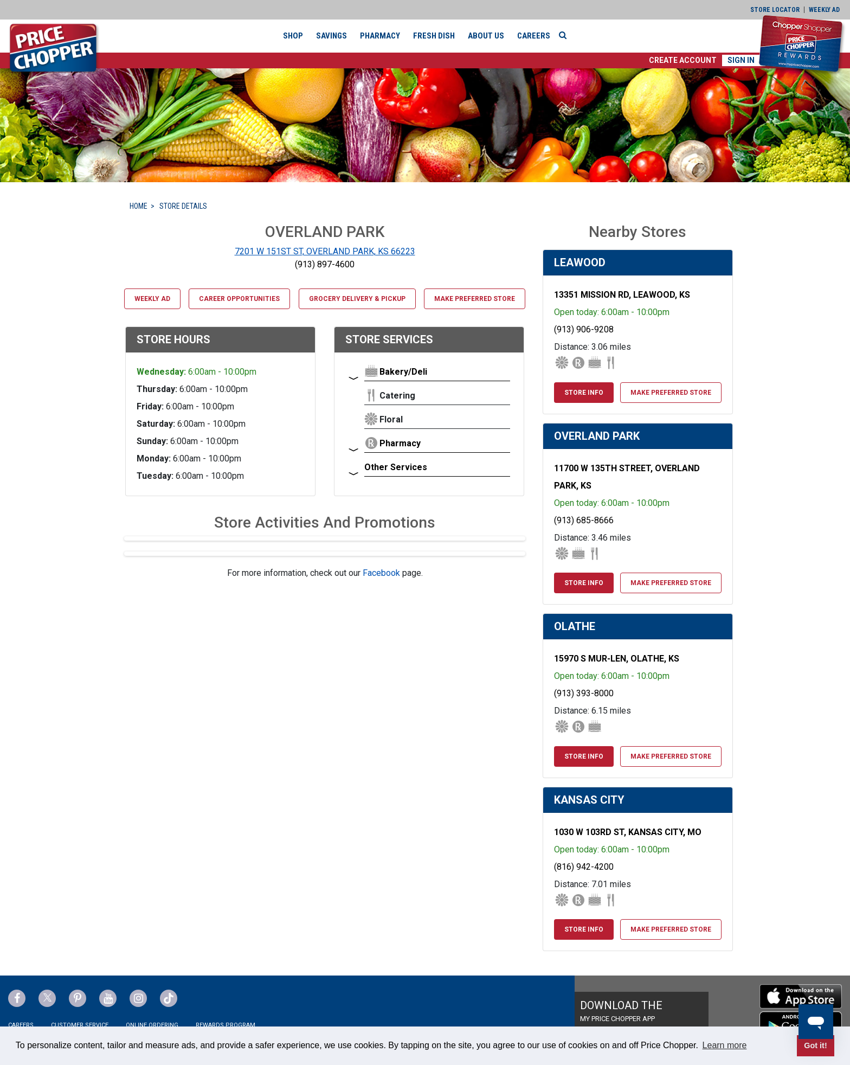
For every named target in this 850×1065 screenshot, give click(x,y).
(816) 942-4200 (584, 867)
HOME (138, 206)
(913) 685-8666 (584, 520)
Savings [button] (331, 36)
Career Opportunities (239, 299)
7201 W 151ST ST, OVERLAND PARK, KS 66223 (325, 251)
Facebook (381, 573)
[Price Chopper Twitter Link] (47, 998)
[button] (683, 60)
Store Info (583, 392)
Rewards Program (225, 1025)
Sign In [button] (741, 60)
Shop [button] (293, 36)
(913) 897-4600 (325, 264)
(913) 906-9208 (584, 329)
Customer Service (79, 1025)
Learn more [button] (725, 1045)
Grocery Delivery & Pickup (357, 299)
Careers (533, 36)
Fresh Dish (434, 36)
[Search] (565, 35)
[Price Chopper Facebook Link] (16, 998)
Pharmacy (380, 36)
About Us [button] (486, 36)
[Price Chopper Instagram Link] (138, 998)
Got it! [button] (815, 1045)
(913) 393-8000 (584, 693)
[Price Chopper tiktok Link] (168, 998)
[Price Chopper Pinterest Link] (77, 998)
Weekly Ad (152, 299)
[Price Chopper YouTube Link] (108, 998)
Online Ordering (152, 1025)
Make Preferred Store (474, 299)
